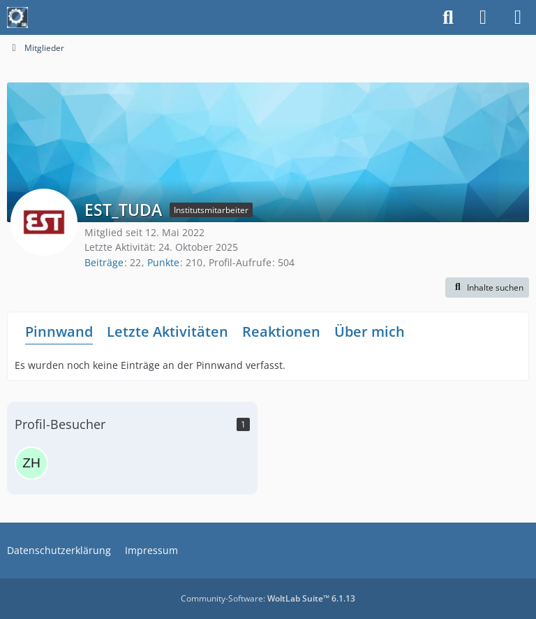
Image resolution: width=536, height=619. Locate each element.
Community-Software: (268, 598)
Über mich (369, 331)
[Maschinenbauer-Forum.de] (17, 17)
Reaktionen (281, 331)
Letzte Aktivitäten (167, 331)
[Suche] (448, 17)
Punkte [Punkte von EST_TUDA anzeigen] (163, 262)
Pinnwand (59, 331)
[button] (487, 287)
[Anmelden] (483, 17)
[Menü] (518, 17)
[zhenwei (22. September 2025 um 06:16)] (31, 463)
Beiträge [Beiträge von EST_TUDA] (104, 262)
